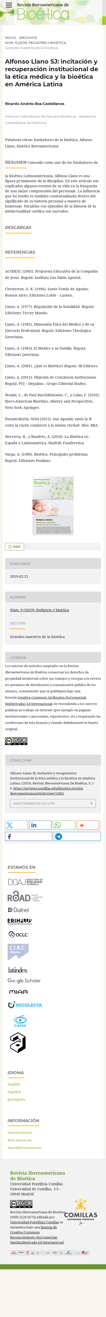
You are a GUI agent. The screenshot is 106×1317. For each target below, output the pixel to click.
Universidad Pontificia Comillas (34, 1270)
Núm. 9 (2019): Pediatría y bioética (35, 43)
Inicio (10, 38)
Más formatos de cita (34, 851)
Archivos (28, 38)
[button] (16, 872)
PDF (16, 594)
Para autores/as (20, 1188)
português (16, 1147)
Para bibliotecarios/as (24, 1195)
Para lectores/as (20, 1180)
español (14, 1139)
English (14, 1131)
